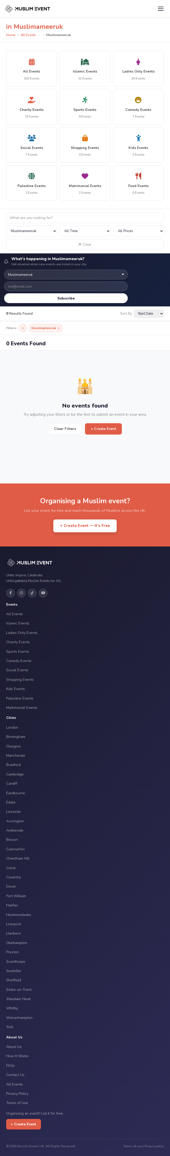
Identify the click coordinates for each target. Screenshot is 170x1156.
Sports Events (17, 651)
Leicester (13, 811)
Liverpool (13, 924)
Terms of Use (17, 1102)
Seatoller (13, 970)
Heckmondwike (18, 914)
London (12, 727)
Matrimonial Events (21, 707)
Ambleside (14, 830)
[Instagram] (21, 593)
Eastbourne (15, 793)
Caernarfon (15, 849)
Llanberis (13, 933)
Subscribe (66, 298)
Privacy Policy (17, 1093)
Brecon (12, 839)
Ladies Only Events (22, 632)
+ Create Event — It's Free (85, 525)
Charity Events (18, 642)
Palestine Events (19, 698)
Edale (10, 802)
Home (10, 35)
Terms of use (132, 1146)
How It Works (17, 1056)
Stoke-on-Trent (18, 989)
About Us (14, 1046)
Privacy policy (154, 1146)
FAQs (10, 1065)
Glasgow (13, 746)
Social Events (17, 670)
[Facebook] (10, 593)
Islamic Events (17, 623)
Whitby (12, 1008)
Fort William (16, 896)
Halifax (12, 905)
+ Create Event (103, 428)
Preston (12, 952)
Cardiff (11, 783)
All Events (28, 35)
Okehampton (16, 942)
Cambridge (15, 774)
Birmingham (15, 736)
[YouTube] (43, 593)
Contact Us (15, 1074)
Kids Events (15, 688)
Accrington (15, 821)
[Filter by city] (31, 231)
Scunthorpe (15, 961)
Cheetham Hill (17, 858)
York (9, 1027)
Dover (11, 886)
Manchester (16, 755)
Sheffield (13, 980)
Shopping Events (20, 679)
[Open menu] (161, 9)
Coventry (13, 877)
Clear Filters (65, 428)
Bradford (13, 764)
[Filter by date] (85, 231)
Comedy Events (18, 660)
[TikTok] (32, 593)
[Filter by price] (138, 231)
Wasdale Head (18, 998)
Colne (11, 868)
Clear (85, 244)
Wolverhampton (19, 1017)
